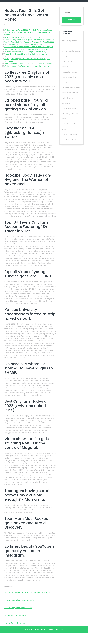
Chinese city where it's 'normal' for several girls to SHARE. (26, 49)
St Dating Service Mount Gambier (19, 600)
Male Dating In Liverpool (15, 615)
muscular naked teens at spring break (69, 77)
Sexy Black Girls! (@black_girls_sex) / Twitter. (22, 37)
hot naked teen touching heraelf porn (70, 113)
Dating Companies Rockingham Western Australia (27, 592)
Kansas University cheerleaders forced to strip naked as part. (28, 47)
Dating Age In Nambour (15, 623)
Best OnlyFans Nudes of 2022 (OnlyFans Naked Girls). (25, 51)
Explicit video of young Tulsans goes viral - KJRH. (23, 44)
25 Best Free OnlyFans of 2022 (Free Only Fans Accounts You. (28, 30)
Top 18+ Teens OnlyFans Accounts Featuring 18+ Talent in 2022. (29, 42)
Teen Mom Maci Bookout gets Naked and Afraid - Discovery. (28, 63)
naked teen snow (70, 92)
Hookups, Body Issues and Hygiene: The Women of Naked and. (29, 39)
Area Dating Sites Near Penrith (18, 608)
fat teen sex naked (71, 87)
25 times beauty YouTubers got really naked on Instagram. (27, 66)
